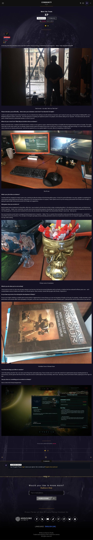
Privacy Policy (50, 512)
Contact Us (63, 512)
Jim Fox (54, 443)
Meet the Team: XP (16, 464)
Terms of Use (37, 512)
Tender (44, 21)
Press (27, 512)
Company (52, 18)
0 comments (46, 461)
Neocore (41, 18)
